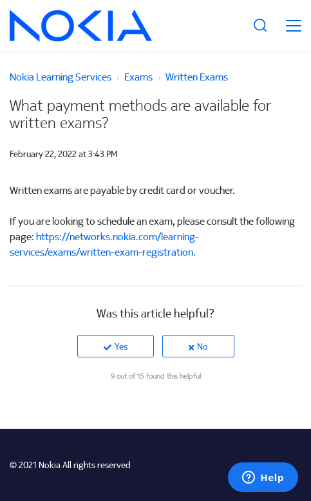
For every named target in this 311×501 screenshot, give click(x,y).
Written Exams (196, 77)
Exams (138, 77)
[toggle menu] (293, 25)
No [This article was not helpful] (202, 346)
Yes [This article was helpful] (121, 346)
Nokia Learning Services (60, 77)
